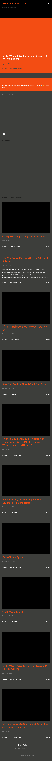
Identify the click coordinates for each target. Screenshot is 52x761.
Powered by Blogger (26, 755)
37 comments (14, 513)
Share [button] (4, 69)
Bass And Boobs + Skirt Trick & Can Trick (24, 384)
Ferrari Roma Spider (13, 557)
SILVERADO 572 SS (12, 611)
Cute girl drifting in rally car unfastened (23, 236)
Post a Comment (15, 69)
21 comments (14, 622)
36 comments (14, 394)
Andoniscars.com (14, 3)
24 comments (14, 340)
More (47, 246)
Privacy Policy (21, 748)
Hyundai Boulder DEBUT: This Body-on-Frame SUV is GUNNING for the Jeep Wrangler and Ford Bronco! (23, 441)
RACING (6, 12)
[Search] (44, 3)
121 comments (14, 246)
